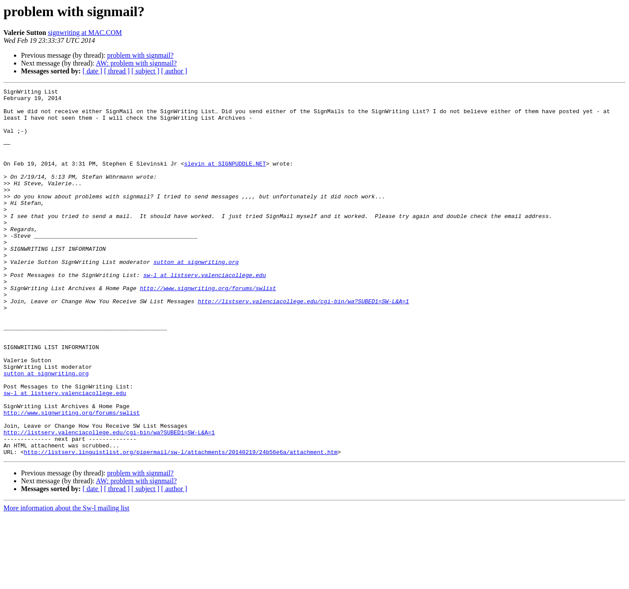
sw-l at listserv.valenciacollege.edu (204, 313)
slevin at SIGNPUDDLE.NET (225, 179)
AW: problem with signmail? (136, 63)
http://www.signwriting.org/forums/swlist (208, 329)
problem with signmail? (140, 55)
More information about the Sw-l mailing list (66, 581)
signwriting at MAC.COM (85, 32)
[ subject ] (145, 71)
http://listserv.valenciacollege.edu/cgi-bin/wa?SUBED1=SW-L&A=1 (303, 344)
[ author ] (174, 71)
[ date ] (92, 71)
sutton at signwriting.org (195, 297)
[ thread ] (117, 71)
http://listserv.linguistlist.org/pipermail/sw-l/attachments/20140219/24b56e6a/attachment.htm (181, 525)
